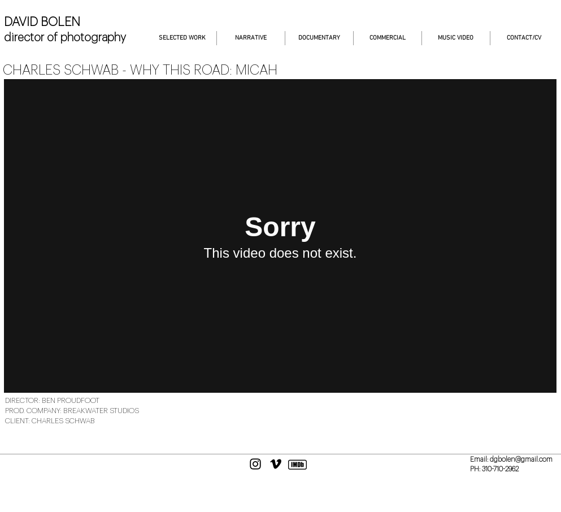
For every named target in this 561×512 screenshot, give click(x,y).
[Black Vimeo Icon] (275, 464)
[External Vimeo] (280, 236)
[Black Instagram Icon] (255, 464)
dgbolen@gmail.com (521, 459)
